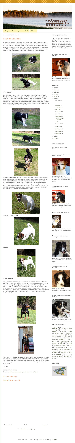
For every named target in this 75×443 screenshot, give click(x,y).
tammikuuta (58, 133)
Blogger (55, 439)
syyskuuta (58, 107)
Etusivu (26, 425)
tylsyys (68, 354)
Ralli (26, 31)
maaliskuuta (58, 129)
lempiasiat (61, 335)
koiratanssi (68, 333)
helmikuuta (58, 131)
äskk (53, 358)
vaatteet (54, 356)
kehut (56, 333)
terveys (54, 352)
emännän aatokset (13, 372)
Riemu (33, 31)
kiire (62, 333)
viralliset (66, 356)
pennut (54, 341)
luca (67, 335)
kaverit (70, 331)
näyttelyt (21, 372)
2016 (55, 90)
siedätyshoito (67, 349)
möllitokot (54, 339)
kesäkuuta (58, 114)
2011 (55, 136)
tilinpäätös (63, 352)
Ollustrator (41, 439)
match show (67, 336)
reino (27, 372)
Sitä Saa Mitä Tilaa (60, 124)
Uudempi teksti (8, 425)
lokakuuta (58, 105)
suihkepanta (55, 351)
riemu (30, 372)
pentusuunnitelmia (65, 341)
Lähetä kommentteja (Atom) (28, 429)
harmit (54, 331)
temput (68, 351)
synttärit (62, 351)
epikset (62, 330)
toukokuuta (58, 116)
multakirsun (55, 338)
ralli (24, 372)
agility (54, 328)
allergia (63, 328)
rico (70, 345)
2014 (55, 94)
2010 (55, 138)
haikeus (68, 329)
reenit (70, 343)
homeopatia (63, 331)
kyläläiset (54, 334)
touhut (58, 355)
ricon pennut (59, 347)
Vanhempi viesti (44, 425)
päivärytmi (54, 343)
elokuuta (57, 109)
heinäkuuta (58, 111)
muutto (61, 338)
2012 (55, 98)
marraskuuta (58, 103)
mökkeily (67, 338)
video (60, 356)
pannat (68, 339)
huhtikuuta (58, 126)
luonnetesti (59, 336)
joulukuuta (58, 100)
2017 (55, 87)
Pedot (56, 121)
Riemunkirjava (16, 31)
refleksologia (58, 345)
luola (53, 336)
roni (34, 372)
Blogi (6, 31)
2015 (55, 92)
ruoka (60, 349)
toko (36, 372)
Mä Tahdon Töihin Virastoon (59, 118)
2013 (55, 96)
